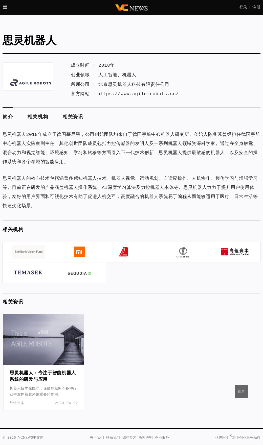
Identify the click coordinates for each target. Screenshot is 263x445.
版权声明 (146, 438)
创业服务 (162, 438)
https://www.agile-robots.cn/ (138, 93)
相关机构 (37, 117)
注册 (256, 7)
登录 (243, 7)
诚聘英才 (129, 438)
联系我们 (113, 438)
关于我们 (97, 438)
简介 (8, 117)
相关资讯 (72, 117)
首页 (241, 391)
